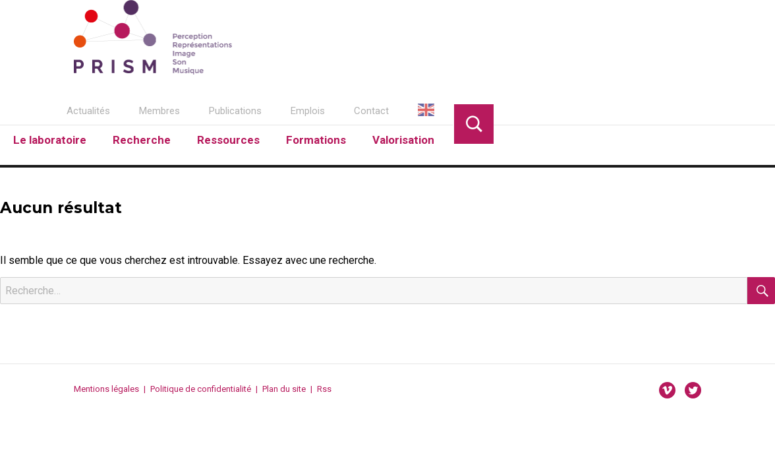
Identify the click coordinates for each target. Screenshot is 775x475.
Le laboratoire (49, 139)
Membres (159, 111)
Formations (316, 139)
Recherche (142, 139)
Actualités (88, 111)
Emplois (308, 111)
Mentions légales (106, 389)
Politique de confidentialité (200, 389)
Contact (371, 111)
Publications (235, 111)
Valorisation (403, 139)
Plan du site (284, 389)
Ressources (228, 139)
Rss (324, 389)
